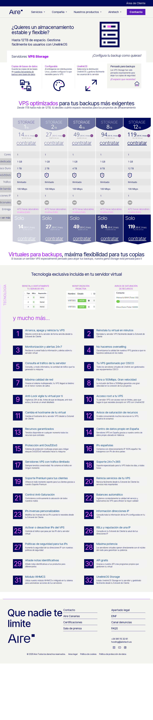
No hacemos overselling (111, 346)
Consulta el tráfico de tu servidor (45, 363)
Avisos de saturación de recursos (117, 412)
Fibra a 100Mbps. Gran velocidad (116, 379)
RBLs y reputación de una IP (113, 527)
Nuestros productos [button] (87, 12)
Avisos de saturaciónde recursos (126, 287)
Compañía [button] (59, 12)
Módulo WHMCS (35, 576)
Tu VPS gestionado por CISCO (115, 363)
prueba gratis (23, 211)
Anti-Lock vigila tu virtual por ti (44, 396)
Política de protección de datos (112, 654)
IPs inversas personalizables (42, 511)
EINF (114, 616)
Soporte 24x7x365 (108, 461)
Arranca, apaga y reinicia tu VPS (45, 330)
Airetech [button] (114, 12)
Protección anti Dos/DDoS (41, 445)
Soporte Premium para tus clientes (46, 478)
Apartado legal (120, 610)
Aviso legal (72, 654)
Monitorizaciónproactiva (80, 287)
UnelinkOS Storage (108, 576)
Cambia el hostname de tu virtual (45, 412)
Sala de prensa (72, 628)
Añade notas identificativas (42, 560)
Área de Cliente (135, 3)
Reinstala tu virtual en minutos (114, 330)
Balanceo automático (109, 494)
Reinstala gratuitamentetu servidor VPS (35, 287)
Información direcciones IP (112, 511)
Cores (7, 154)
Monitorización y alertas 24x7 (43, 346)
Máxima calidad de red (39, 379)
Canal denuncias (121, 622)
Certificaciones (72, 622)
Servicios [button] (38, 12)
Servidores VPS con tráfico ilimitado (47, 461)
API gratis (102, 560)
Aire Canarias (71, 616)
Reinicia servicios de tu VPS (113, 478)
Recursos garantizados (39, 429)
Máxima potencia (106, 544)
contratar (26, 143)
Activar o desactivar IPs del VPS (44, 527)
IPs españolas (104, 445)
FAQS (114, 628)
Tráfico (7, 182)
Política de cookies (88, 654)
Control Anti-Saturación (40, 494)
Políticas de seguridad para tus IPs (46, 544)
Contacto (136, 12)
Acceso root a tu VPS (109, 396)
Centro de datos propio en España (117, 429)
